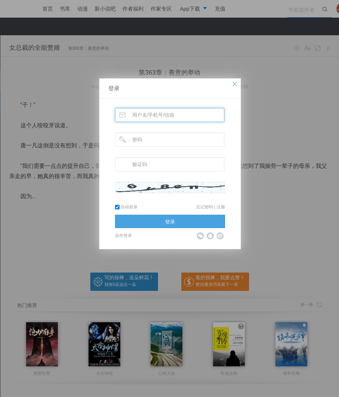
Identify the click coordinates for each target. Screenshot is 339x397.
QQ (210, 235)
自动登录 (126, 206)
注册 (221, 206)
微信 (200, 235)
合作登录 (123, 235)
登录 (114, 88)
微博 (220, 235)
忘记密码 (204, 206)
